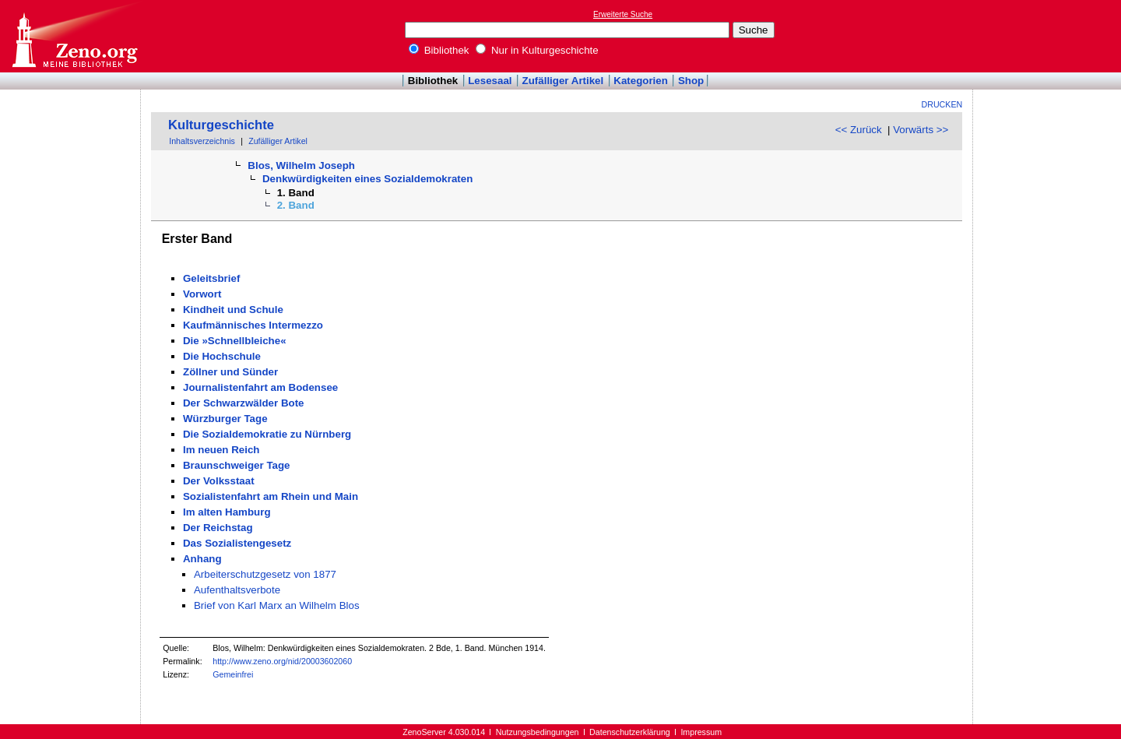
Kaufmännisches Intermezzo (253, 325)
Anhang (202, 559)
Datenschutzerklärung (629, 732)
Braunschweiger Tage (236, 465)
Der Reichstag (218, 527)
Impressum (701, 732)
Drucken (942, 104)
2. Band (296, 205)
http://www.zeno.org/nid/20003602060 (282, 661)
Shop (691, 80)
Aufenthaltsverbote (237, 590)
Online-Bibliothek (74, 36)
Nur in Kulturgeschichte (537, 50)
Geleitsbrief (211, 278)
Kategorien (640, 80)
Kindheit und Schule (233, 309)
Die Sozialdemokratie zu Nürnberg (267, 434)
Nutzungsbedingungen (537, 732)
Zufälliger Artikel (563, 80)
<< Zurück (858, 129)
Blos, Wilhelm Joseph (301, 165)
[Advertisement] (1049, 36)
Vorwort (202, 294)
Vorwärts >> (920, 129)
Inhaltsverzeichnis (202, 141)
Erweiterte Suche (622, 14)
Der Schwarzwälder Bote (243, 403)
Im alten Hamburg (227, 512)
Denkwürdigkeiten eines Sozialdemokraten (367, 179)
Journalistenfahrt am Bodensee (260, 387)
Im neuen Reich (221, 450)
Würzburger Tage (225, 418)
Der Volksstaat (219, 481)
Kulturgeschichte (221, 125)
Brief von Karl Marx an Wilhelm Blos (277, 605)
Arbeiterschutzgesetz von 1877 (265, 574)
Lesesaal (489, 80)
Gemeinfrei (233, 674)
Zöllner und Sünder (230, 372)
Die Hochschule (222, 356)
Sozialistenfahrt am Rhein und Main (270, 496)
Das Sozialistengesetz (237, 543)
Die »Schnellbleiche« (234, 341)
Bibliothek (439, 50)
